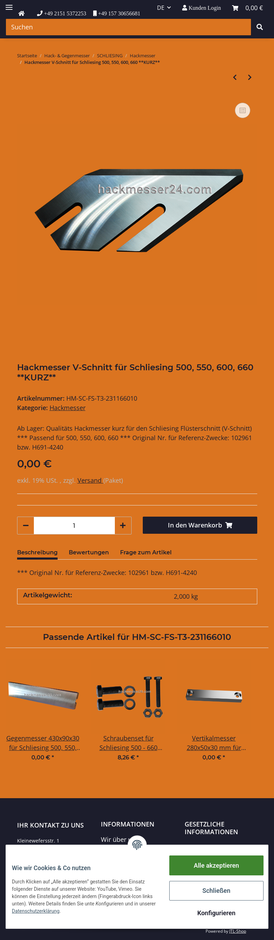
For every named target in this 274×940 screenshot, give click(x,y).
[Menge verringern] (25, 525)
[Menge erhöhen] (122, 525)
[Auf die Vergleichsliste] (242, 110)
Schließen (211, 890)
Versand (90, 480)
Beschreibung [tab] (37, 552)
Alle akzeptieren (211, 865)
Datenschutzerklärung (217, 847)
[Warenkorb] (247, 7)
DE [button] (160, 8)
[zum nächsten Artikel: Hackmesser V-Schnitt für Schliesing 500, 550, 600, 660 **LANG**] (249, 77)
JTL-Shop (237, 931)
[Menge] (74, 525)
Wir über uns (120, 839)
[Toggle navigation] (9, 4)
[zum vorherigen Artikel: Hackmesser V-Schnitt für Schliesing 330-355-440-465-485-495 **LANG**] (234, 77)
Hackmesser (68, 407)
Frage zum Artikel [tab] (146, 552)
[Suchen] (128, 27)
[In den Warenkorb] (200, 525)
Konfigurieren (211, 913)
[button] (202, 8)
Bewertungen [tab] (89, 552)
